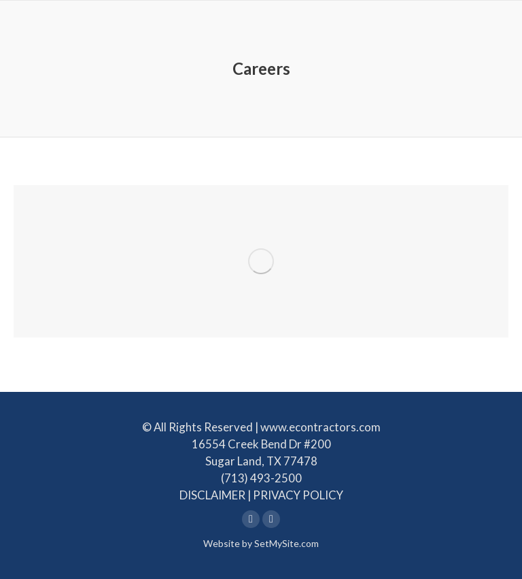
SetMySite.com (286, 543)
